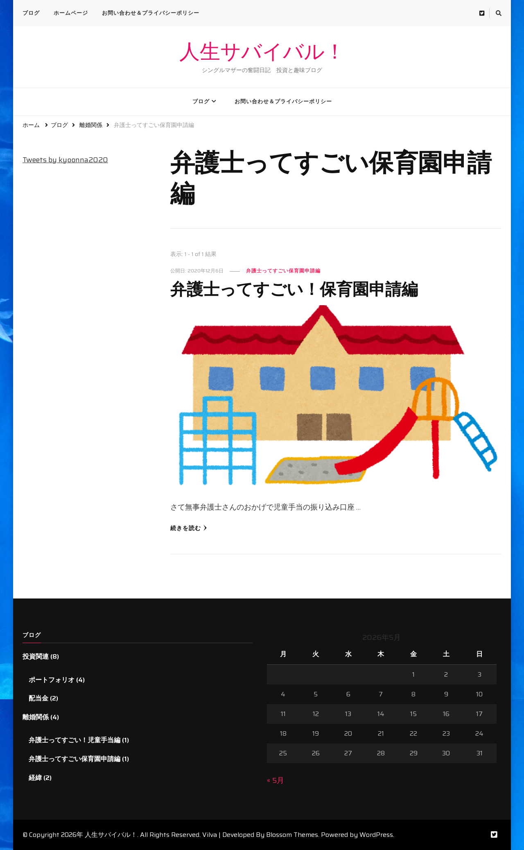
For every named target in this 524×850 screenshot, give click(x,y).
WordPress (376, 835)
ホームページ (71, 13)
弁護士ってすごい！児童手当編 (74, 740)
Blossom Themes (292, 835)
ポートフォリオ (52, 680)
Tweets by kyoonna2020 (65, 159)
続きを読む (188, 528)
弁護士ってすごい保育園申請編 (283, 270)
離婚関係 (36, 717)
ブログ (31, 13)
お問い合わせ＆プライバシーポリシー (150, 13)
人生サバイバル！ (262, 51)
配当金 (38, 698)
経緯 (35, 778)
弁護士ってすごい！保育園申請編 (294, 288)
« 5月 (275, 780)
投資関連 (36, 656)
